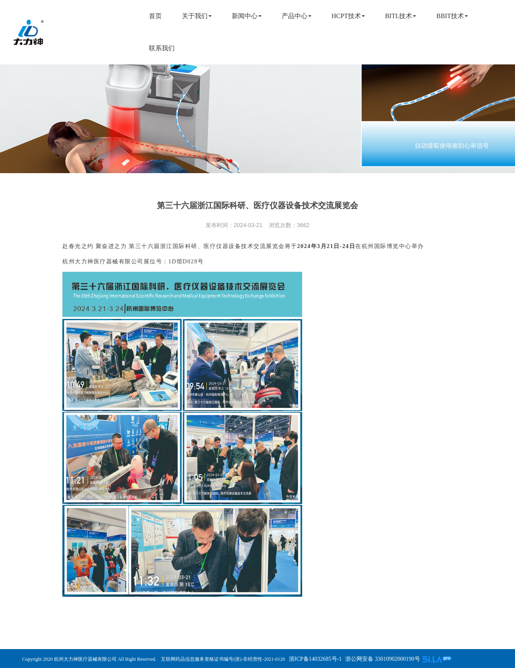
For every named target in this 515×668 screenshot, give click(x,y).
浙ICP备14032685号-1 (314, 659)
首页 (155, 15)
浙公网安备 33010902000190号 (382, 659)
